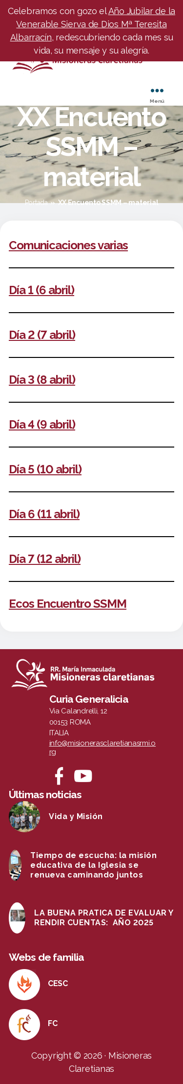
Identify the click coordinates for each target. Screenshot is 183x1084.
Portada (36, 202)
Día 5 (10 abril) (45, 469)
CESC (58, 983)
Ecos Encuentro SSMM (67, 604)
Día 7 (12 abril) (45, 559)
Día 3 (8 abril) (42, 380)
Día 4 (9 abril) (42, 424)
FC (52, 1023)
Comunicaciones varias (68, 245)
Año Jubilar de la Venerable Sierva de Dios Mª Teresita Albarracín (93, 24)
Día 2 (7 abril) (42, 335)
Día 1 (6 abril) (41, 290)
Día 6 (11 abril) (44, 514)
